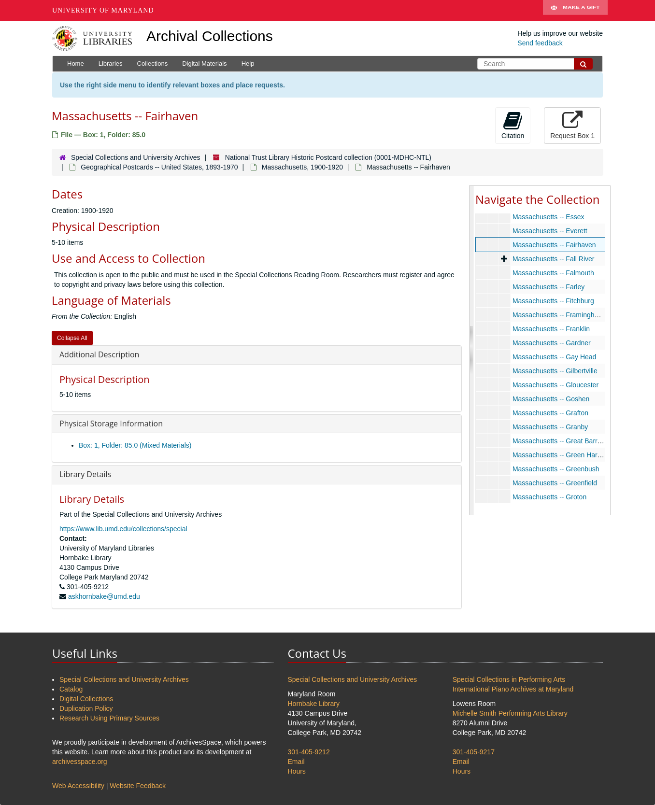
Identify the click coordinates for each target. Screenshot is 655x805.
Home (75, 63)
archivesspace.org (79, 761)
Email (296, 761)
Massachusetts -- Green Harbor (560, 455)
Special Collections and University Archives (135, 157)
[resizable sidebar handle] (471, 350)
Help (248, 63)
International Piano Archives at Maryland (513, 689)
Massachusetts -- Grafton (550, 413)
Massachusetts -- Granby (550, 427)
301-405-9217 (474, 752)
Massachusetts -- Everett (550, 231)
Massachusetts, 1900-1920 (302, 167)
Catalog (71, 689)
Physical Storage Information (111, 423)
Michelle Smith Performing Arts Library (510, 713)
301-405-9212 (309, 752)
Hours (297, 771)
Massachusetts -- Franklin (551, 329)
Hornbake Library (314, 703)
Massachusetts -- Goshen (551, 399)
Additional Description (99, 354)
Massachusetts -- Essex (548, 217)
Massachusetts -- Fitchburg (553, 301)
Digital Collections (86, 699)
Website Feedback (138, 786)
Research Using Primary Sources (109, 718)
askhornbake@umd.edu (104, 596)
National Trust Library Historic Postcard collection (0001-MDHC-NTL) (328, 157)
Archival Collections (209, 36)
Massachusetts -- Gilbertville (555, 371)
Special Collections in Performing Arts (509, 679)
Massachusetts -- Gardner (552, 343)
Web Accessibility (78, 786)
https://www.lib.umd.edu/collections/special (123, 529)
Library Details (85, 474)
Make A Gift (575, 10)
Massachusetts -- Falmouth (553, 273)
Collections (152, 63)
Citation (512, 125)
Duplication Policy (86, 708)
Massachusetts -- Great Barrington (564, 441)
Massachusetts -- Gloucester (555, 385)
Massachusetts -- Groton (549, 497)
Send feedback (539, 43)
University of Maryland (103, 10)
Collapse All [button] (72, 338)
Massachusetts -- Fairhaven (554, 245)
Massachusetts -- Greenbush (556, 469)
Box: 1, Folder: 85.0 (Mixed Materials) (135, 445)
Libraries (111, 63)
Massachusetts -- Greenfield (555, 483)
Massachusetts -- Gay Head (555, 357)
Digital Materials (204, 63)
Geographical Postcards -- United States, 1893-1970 (159, 167)
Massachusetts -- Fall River (554, 259)
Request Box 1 (572, 125)
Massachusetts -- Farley (548, 287)
